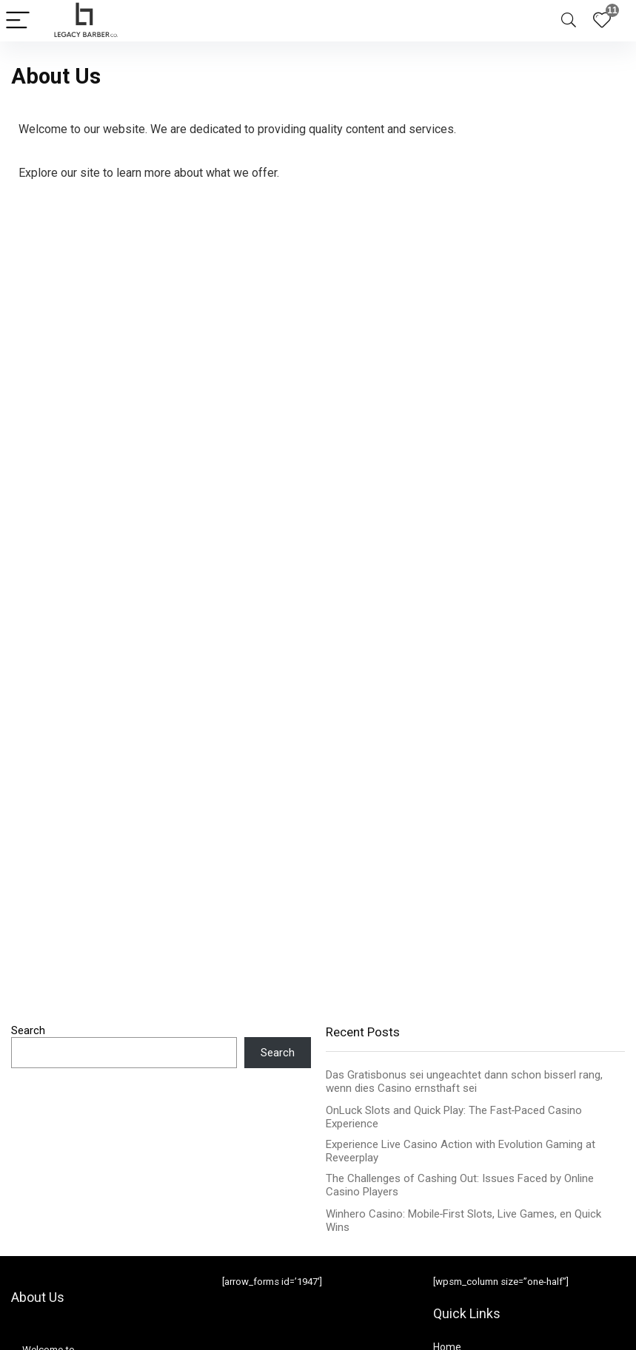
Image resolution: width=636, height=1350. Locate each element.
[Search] (568, 21)
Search (28, 1030)
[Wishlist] (602, 20)
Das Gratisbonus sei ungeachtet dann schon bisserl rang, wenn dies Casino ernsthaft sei (464, 1081)
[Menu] (18, 21)
